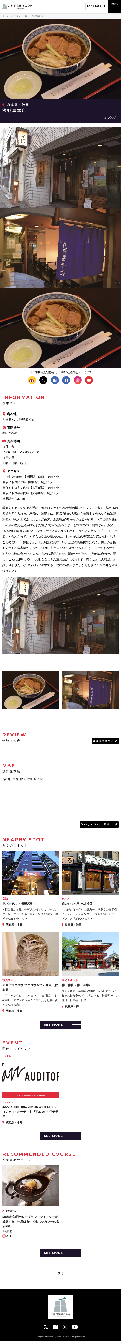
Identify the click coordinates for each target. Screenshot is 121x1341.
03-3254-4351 (11, 433)
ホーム (5, 16)
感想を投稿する (103, 741)
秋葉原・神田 (18, 105)
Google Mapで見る (95, 824)
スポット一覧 (20, 16)
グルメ (111, 117)
